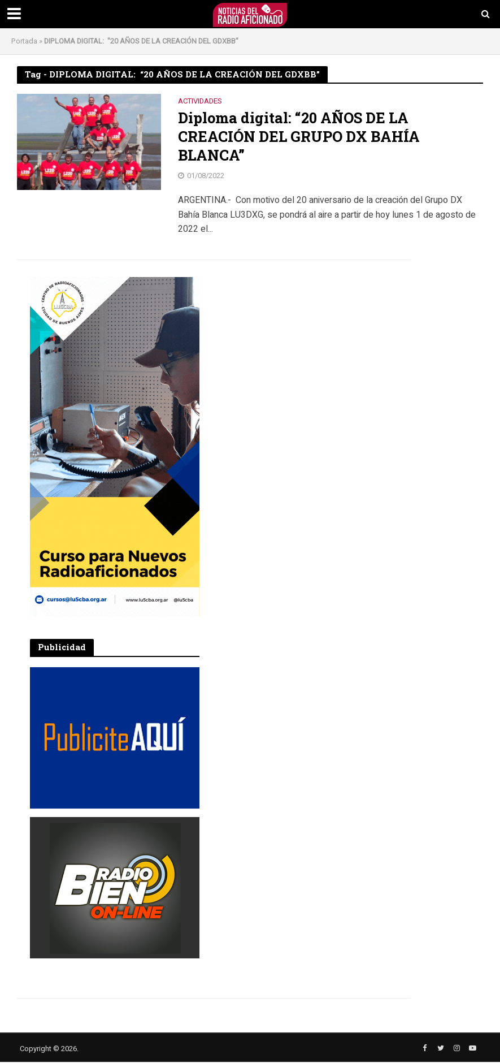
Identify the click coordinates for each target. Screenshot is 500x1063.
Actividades (200, 101)
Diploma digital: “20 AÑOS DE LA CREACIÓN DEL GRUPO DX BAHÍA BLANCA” (299, 137)
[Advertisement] (301, 348)
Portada (24, 41)
